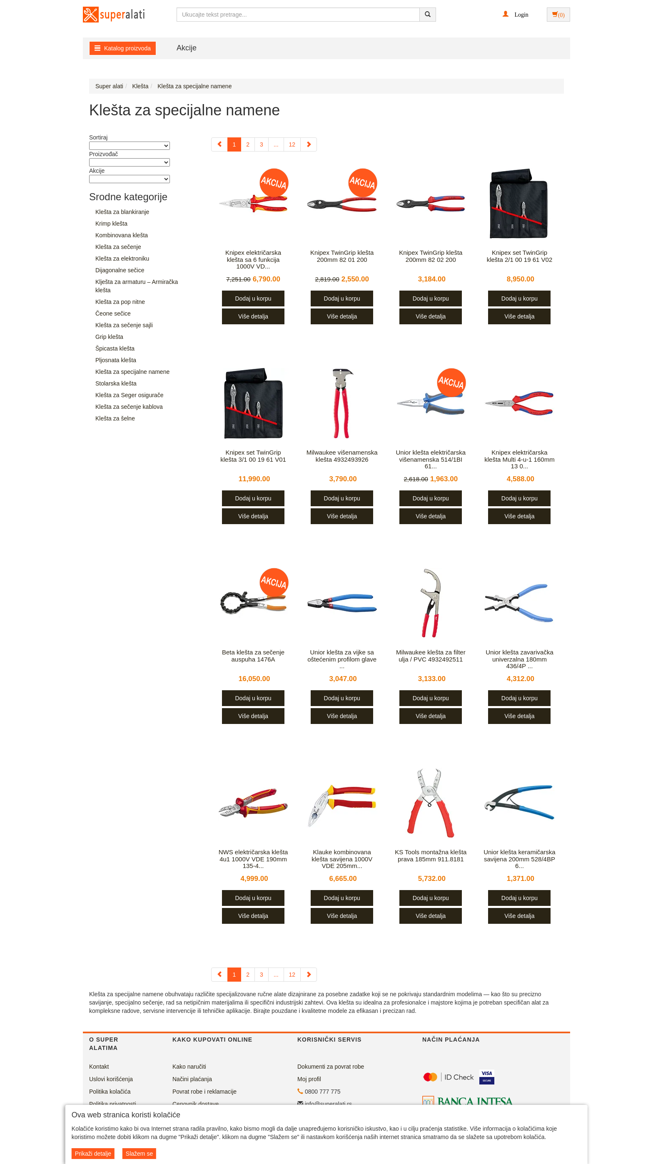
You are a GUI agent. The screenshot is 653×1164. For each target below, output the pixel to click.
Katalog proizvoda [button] (123, 48)
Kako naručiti (189, 1066)
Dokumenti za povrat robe (330, 1066)
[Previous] (219, 144)
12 (292, 144)
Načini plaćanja (192, 1079)
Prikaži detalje (93, 1153)
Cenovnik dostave (195, 1104)
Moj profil (309, 1079)
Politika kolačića (110, 1091)
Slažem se (139, 1153)
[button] (515, 14)
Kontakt (99, 1066)
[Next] (308, 144)
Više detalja (253, 316)
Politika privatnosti (112, 1104)
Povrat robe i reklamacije (204, 1091)
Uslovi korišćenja (111, 1079)
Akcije (187, 48)
